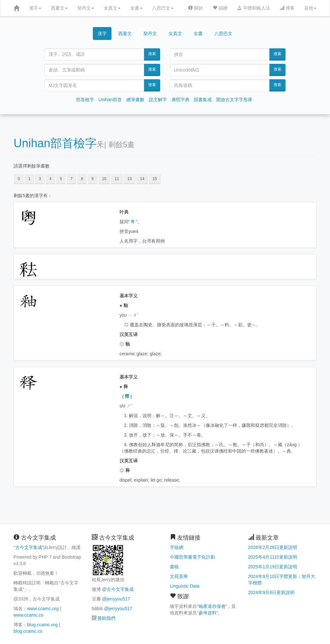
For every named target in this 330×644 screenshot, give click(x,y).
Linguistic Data (184, 586)
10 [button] (104, 179)
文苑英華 (179, 576)
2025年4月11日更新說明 (272, 557)
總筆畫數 (135, 99)
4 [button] (50, 179)
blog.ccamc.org (42, 624)
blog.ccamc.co (28, 631)
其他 (310, 8)
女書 (136, 8)
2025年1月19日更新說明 (272, 566)
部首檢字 (85, 99)
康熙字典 (180, 99)
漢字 (35, 8)
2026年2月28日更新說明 (272, 547)
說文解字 (158, 99)
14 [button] (142, 179)
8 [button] (82, 179)
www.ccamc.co (29, 615)
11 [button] (117, 179)
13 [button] (129, 179)
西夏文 (59, 8)
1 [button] (29, 179)
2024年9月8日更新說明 (271, 592)
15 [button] (155, 179)
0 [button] (19, 179)
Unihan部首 (110, 99)
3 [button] (40, 179)
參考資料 (208, 612)
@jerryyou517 (116, 598)
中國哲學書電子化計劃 (192, 557)
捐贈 (220, 8)
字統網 (176, 547)
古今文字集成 (28, 547)
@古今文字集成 (117, 589)
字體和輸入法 (253, 8)
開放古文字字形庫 (234, 99)
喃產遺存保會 (212, 606)
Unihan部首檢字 (55, 143)
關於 (195, 8)
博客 (287, 8)
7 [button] (71, 179)
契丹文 (85, 8)
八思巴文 (162, 8)
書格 (174, 566)
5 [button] (61, 179)
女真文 (112, 8)
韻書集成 (203, 99)
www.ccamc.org (43, 608)
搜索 (152, 54)
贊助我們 (106, 618)
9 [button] (93, 179)
